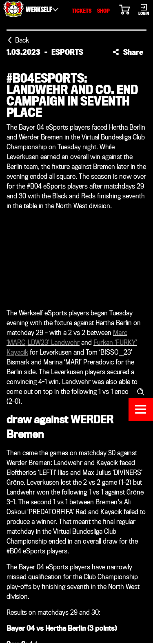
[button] (127, 52)
